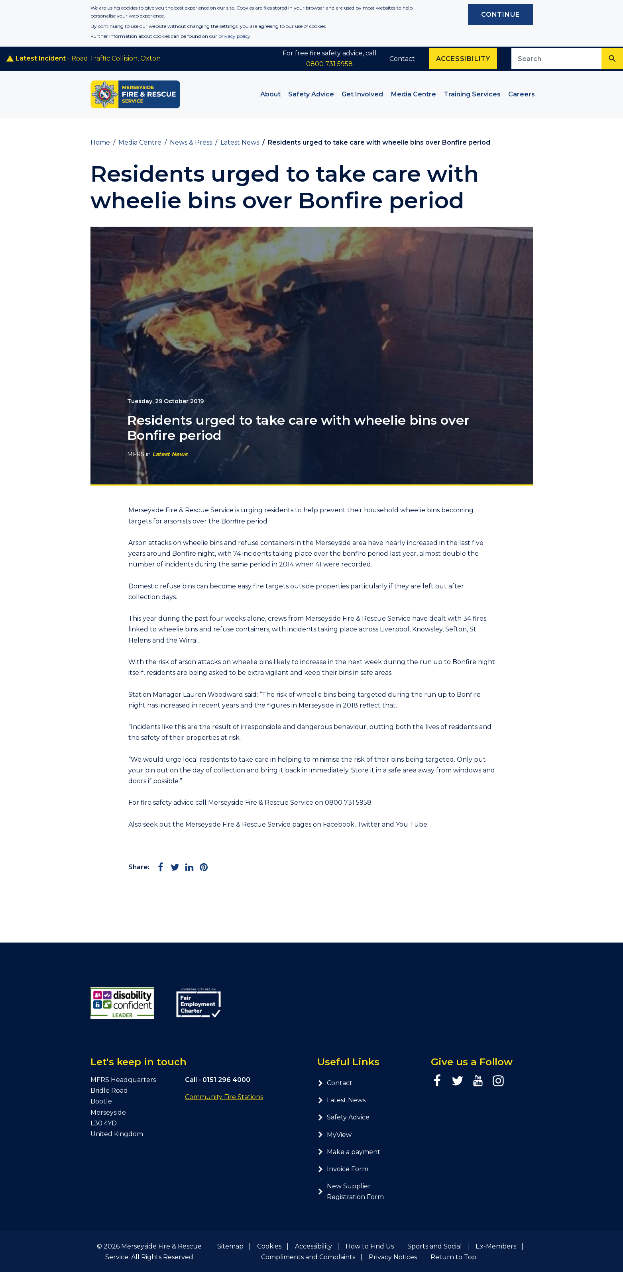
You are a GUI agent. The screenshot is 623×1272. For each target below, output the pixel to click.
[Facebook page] (437, 1080)
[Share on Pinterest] (203, 867)
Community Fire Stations (224, 1097)
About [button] (270, 94)
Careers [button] (521, 94)
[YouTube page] (478, 1080)
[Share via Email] (218, 867)
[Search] (612, 58)
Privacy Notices (393, 1257)
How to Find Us (370, 1246)
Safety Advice (343, 1117)
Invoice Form (342, 1169)
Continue (500, 14)
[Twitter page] (457, 1080)
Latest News (169, 454)
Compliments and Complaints (308, 1257)
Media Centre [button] (413, 94)
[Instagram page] (498, 1080)
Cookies (269, 1246)
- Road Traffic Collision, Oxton (83, 59)
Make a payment (348, 1152)
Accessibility (313, 1246)
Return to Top (453, 1257)
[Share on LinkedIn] (189, 867)
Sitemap (230, 1246)
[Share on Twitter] (175, 867)
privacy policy (234, 36)
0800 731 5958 (329, 64)
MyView (334, 1135)
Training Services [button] (472, 94)
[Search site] (556, 58)
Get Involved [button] (362, 94)
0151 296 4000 (226, 1080)
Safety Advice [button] (311, 94)
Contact (402, 59)
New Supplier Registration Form (350, 1191)
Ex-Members (496, 1246)
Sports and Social (434, 1246)
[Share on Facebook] (160, 867)
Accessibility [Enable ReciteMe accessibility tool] (463, 59)
